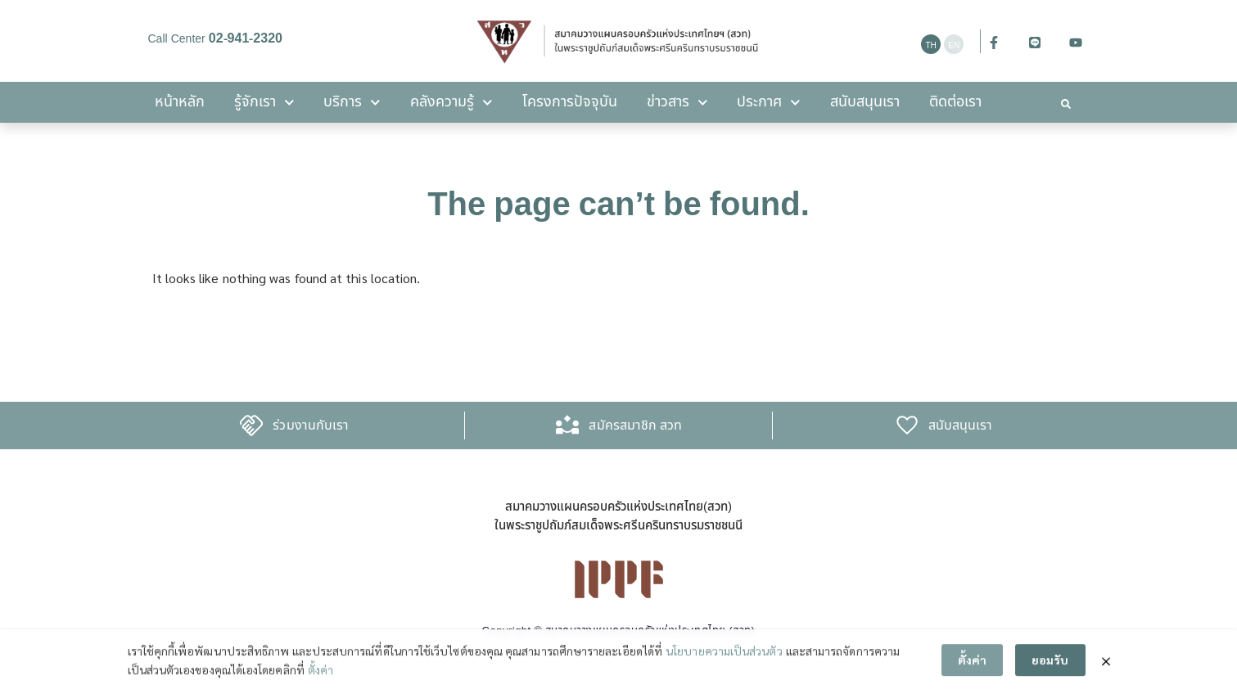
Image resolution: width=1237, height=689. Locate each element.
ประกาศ (769, 102)
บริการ (352, 102)
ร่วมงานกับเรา (311, 425)
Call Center (215, 38)
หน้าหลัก (180, 102)
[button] (1066, 104)
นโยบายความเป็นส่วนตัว (724, 657)
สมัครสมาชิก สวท (635, 425)
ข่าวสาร (677, 102)
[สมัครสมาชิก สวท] (567, 425)
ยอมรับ (1050, 666)
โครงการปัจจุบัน (569, 102)
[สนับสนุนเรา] (907, 425)
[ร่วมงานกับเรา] (251, 425)
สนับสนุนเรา (865, 102)
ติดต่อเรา (955, 102)
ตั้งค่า (320, 675)
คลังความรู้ (451, 102)
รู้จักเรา (264, 102)
